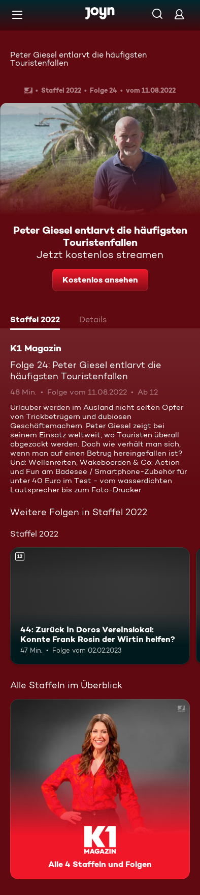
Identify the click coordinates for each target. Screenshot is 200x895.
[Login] (179, 14)
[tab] (35, 321)
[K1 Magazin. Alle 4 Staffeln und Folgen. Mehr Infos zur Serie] (100, 789)
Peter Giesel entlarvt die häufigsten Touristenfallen (78, 59)
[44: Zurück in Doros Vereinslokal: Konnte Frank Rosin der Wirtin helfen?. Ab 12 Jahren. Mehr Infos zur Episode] (100, 605)
